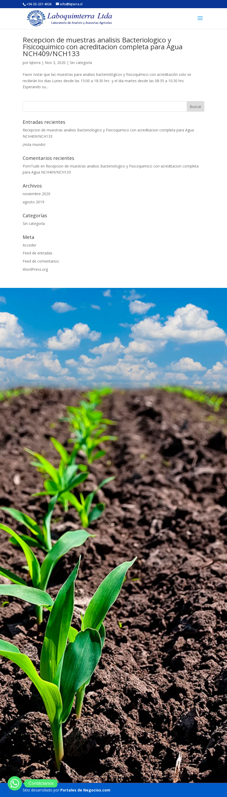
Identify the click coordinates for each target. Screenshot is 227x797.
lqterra (35, 62)
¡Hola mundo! (34, 144)
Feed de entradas (37, 252)
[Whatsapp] (15, 783)
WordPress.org (35, 269)
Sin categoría (81, 62)
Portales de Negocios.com (85, 790)
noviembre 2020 (36, 193)
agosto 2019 (33, 201)
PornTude (31, 166)
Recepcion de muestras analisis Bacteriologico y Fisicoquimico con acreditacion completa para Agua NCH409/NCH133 (102, 46)
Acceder (29, 245)
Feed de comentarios (41, 261)
